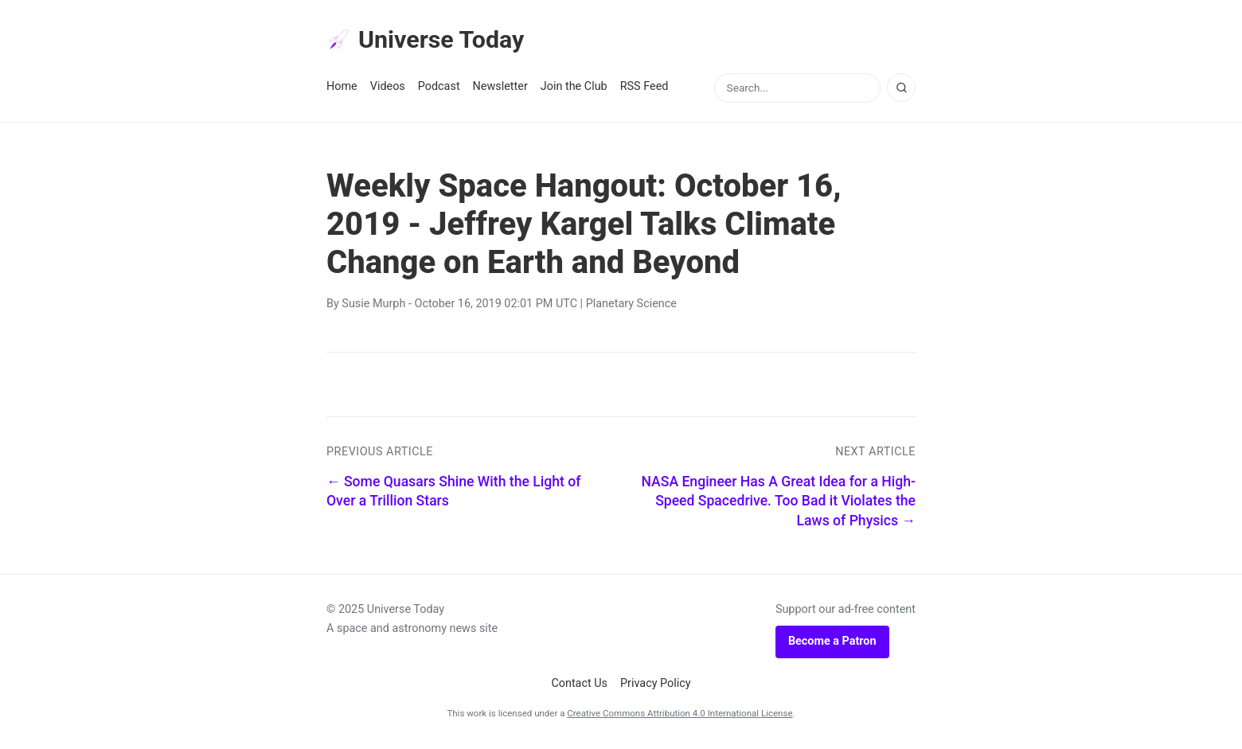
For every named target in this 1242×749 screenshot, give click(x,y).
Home (341, 89)
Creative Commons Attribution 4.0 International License (679, 715)
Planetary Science (631, 306)
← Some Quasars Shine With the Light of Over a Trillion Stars (453, 494)
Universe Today (429, 40)
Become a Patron (832, 643)
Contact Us (579, 685)
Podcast (439, 89)
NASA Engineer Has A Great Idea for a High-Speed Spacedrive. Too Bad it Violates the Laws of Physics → (778, 503)
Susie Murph (373, 306)
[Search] (901, 90)
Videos (387, 89)
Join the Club (574, 89)
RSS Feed (644, 89)
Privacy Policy (655, 685)
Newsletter (500, 89)
